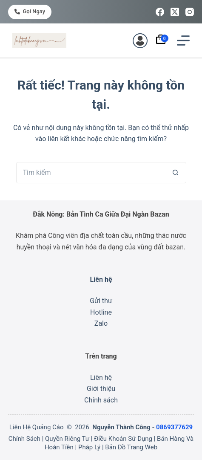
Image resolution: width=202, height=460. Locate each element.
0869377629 (174, 427)
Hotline (101, 312)
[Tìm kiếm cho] (90, 172)
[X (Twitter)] (175, 12)
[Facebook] (160, 12)
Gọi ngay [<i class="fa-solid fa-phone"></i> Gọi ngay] (29, 11)
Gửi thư (101, 301)
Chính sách (101, 400)
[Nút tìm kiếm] (175, 172)
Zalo (101, 323)
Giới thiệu (101, 389)
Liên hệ (101, 377)
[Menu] (183, 40)
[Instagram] (189, 12)
